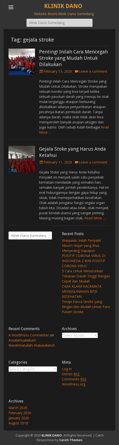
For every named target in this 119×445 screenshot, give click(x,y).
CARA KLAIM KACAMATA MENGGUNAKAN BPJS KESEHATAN (82, 291)
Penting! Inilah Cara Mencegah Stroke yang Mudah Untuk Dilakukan (73, 58)
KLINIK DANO (63, 6)
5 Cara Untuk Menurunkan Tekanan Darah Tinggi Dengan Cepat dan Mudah (86, 276)
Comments (74, 379)
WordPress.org (73, 384)
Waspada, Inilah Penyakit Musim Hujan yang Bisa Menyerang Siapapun (81, 245)
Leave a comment (93, 71)
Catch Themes (70, 440)
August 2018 (18, 423)
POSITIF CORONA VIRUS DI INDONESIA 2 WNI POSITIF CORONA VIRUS (83, 260)
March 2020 (17, 407)
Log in (67, 369)
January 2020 (18, 418)
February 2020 (19, 413)
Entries (71, 374)
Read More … (95, 218)
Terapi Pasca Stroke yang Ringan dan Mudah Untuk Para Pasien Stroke (86, 306)
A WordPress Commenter (28, 335)
